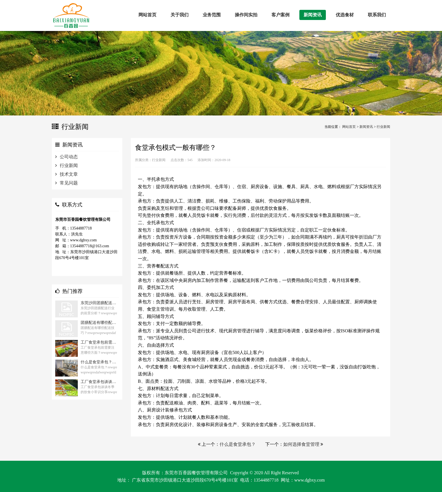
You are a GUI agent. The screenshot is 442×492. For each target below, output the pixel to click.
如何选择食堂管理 (301, 444)
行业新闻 (383, 127)
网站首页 (349, 127)
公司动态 (69, 156)
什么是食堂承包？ (238, 444)
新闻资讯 (366, 127)
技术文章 (69, 174)
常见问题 (69, 183)
